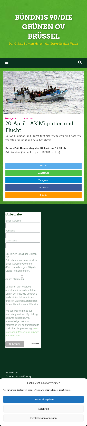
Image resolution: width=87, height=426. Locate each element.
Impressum (11, 372)
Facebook (43, 187)
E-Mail (43, 195)
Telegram (43, 180)
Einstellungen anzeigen (43, 418)
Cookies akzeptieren (43, 399)
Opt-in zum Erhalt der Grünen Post (21, 255)
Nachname (11, 240)
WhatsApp (43, 173)
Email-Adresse (13, 220)
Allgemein (13, 118)
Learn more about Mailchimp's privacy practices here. (22, 332)
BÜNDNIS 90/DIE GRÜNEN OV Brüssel (43, 26)
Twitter (43, 165)
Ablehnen (43, 408)
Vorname (10, 230)
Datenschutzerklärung (18, 376)
